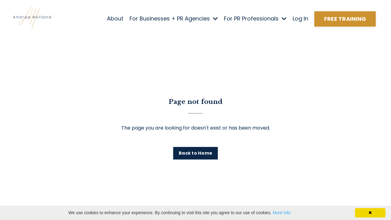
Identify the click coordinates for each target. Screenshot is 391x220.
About (115, 18)
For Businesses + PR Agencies (174, 18)
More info (282, 212)
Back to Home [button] (195, 153)
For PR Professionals (255, 18)
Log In (300, 18)
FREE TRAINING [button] (345, 19)
